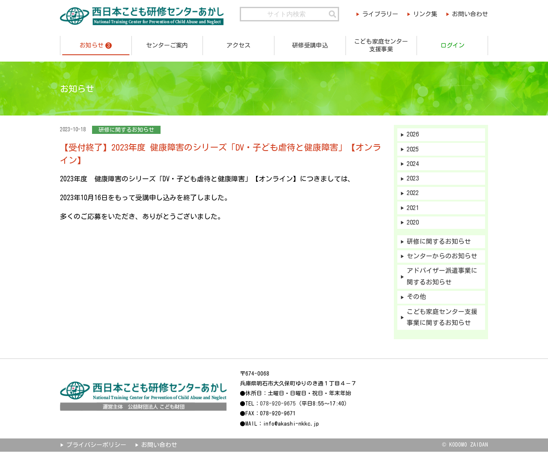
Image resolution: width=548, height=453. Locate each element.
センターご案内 (167, 45)
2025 (413, 149)
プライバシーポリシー (96, 446)
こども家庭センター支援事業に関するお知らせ (442, 319)
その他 (416, 298)
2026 (413, 134)
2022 (413, 193)
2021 (413, 208)
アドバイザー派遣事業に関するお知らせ (442, 278)
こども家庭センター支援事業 (381, 45)
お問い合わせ (470, 14)
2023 (413, 179)
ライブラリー (378, 14)
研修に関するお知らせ (439, 242)
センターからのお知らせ (442, 257)
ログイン (453, 45)
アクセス (238, 45)
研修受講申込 (310, 45)
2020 (413, 223)
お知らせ (96, 45)
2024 (413, 164)
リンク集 (424, 14)
